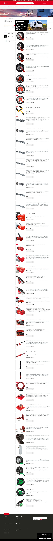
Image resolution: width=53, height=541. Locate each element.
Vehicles (48, 138)
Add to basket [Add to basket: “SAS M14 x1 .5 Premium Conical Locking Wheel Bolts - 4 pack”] (28, 155)
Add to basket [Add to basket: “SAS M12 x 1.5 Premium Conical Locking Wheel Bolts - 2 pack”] (28, 134)
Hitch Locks (32, 223)
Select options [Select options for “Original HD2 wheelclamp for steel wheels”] (29, 70)
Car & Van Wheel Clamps (28, 32)
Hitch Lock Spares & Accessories (39, 435)
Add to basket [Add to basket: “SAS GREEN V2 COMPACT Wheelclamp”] (28, 463)
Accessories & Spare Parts (30, 6)
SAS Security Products (44, 117)
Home (5, 6)
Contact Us (24, 0)
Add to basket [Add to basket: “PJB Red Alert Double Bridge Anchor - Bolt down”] (28, 410)
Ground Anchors (38, 393)
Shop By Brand (24, 6)
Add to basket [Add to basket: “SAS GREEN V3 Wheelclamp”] (28, 495)
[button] (14, 30)
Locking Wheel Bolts (37, 117)
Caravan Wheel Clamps (39, 32)
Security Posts (42, 361)
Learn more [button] (40, 536)
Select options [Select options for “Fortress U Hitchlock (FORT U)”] (29, 261)
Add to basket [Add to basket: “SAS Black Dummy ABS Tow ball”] (28, 442)
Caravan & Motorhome (34, 32)
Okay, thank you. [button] (45, 538)
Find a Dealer (17, 529)
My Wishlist (38, 0)
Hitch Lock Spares (33, 435)
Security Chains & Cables (48, 382)
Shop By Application (9, 6)
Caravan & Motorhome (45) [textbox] (9, 21)
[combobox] (9, 21)
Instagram (8, 532)
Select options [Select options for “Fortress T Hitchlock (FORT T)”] (29, 251)
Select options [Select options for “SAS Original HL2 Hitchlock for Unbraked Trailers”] (29, 304)
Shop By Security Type (17, 6)
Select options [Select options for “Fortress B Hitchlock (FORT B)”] (29, 219)
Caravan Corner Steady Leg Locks (35, 329)
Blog (31, 0)
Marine (43, 32)
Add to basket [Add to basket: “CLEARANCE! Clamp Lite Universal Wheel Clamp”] (28, 113)
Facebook (5, 532)
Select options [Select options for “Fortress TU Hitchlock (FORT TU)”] (29, 272)
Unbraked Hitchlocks (47, 255)
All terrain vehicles (28, 85)
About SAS (28, 0)
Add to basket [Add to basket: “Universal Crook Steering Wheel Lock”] (28, 357)
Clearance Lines (43, 106)
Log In (44, 0)
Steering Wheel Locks (39, 340)
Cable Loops (27, 382)
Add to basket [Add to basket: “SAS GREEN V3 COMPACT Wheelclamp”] (28, 484)
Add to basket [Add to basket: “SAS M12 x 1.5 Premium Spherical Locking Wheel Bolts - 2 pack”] (28, 187)
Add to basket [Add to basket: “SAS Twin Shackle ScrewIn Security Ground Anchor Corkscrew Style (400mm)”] (28, 431)
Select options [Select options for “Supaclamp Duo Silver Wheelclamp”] (29, 49)
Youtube (6, 532)
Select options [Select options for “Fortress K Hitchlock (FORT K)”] (29, 240)
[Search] (33, 3)
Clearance (37, 6)
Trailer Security (49, 117)
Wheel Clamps (47, 106)
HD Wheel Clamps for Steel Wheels (46, 64)
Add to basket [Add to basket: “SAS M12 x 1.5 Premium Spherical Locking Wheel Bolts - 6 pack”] (28, 208)
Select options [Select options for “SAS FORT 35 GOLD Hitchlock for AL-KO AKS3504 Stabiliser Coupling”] (29, 293)
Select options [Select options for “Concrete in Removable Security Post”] (29, 378)
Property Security (33, 361)
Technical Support (42, 6)
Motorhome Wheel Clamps (47, 32)
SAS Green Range (45, 467)
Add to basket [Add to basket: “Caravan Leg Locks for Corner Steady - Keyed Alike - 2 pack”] (28, 325)
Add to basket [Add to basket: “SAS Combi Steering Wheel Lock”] (28, 346)
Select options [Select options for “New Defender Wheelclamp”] (29, 81)
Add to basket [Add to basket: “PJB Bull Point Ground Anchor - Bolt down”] (28, 399)
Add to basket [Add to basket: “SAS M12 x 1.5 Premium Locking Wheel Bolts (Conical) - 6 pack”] (28, 166)
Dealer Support (34, 0)
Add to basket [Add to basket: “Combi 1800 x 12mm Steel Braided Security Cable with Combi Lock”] (28, 389)
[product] (20, 36)
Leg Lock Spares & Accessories (37, 446)
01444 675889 (44, 3)
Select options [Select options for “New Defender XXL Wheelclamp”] (29, 102)
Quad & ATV (48, 414)
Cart (41, 0)
